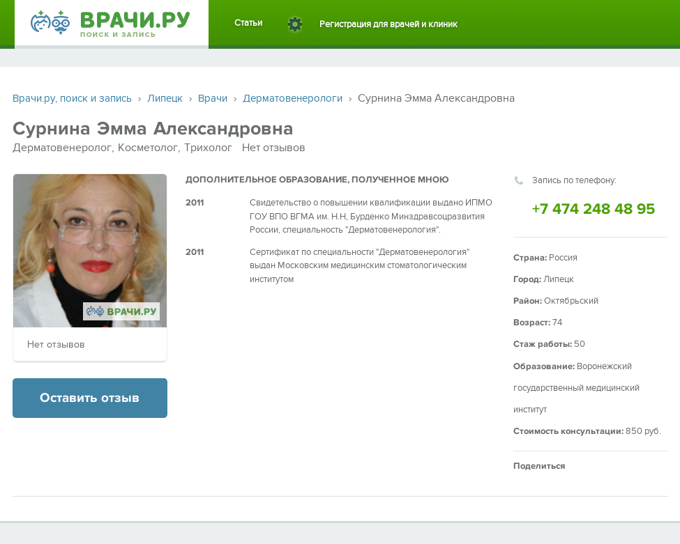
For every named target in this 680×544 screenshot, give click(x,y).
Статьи (248, 23)
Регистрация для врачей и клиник (388, 24)
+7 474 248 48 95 (593, 209)
